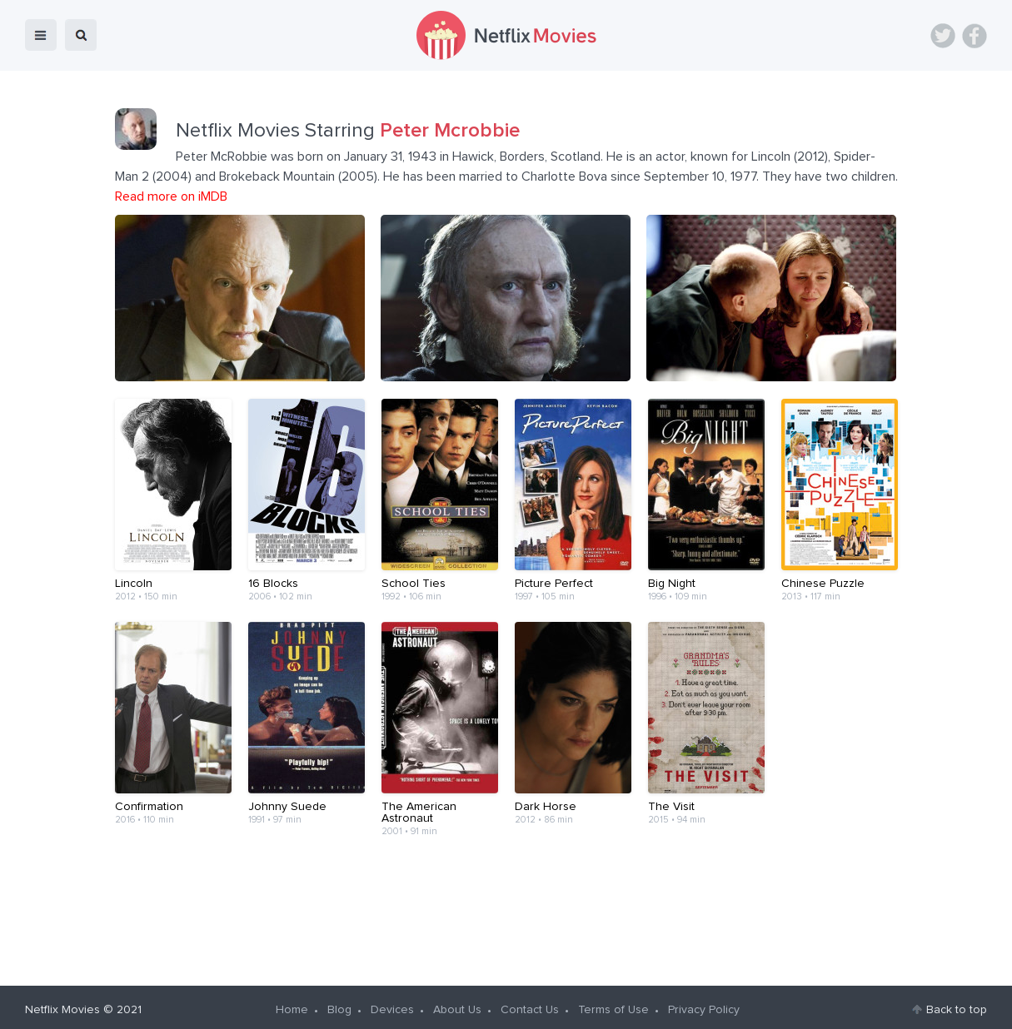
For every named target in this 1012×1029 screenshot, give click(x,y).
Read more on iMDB (171, 196)
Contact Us (530, 1005)
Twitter (942, 35)
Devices (392, 1005)
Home (292, 1005)
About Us (457, 1005)
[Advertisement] (506, 904)
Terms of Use (613, 1005)
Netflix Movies (62, 1005)
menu (41, 35)
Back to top (956, 1005)
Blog (339, 1005)
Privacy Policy (704, 1005)
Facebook (974, 35)
